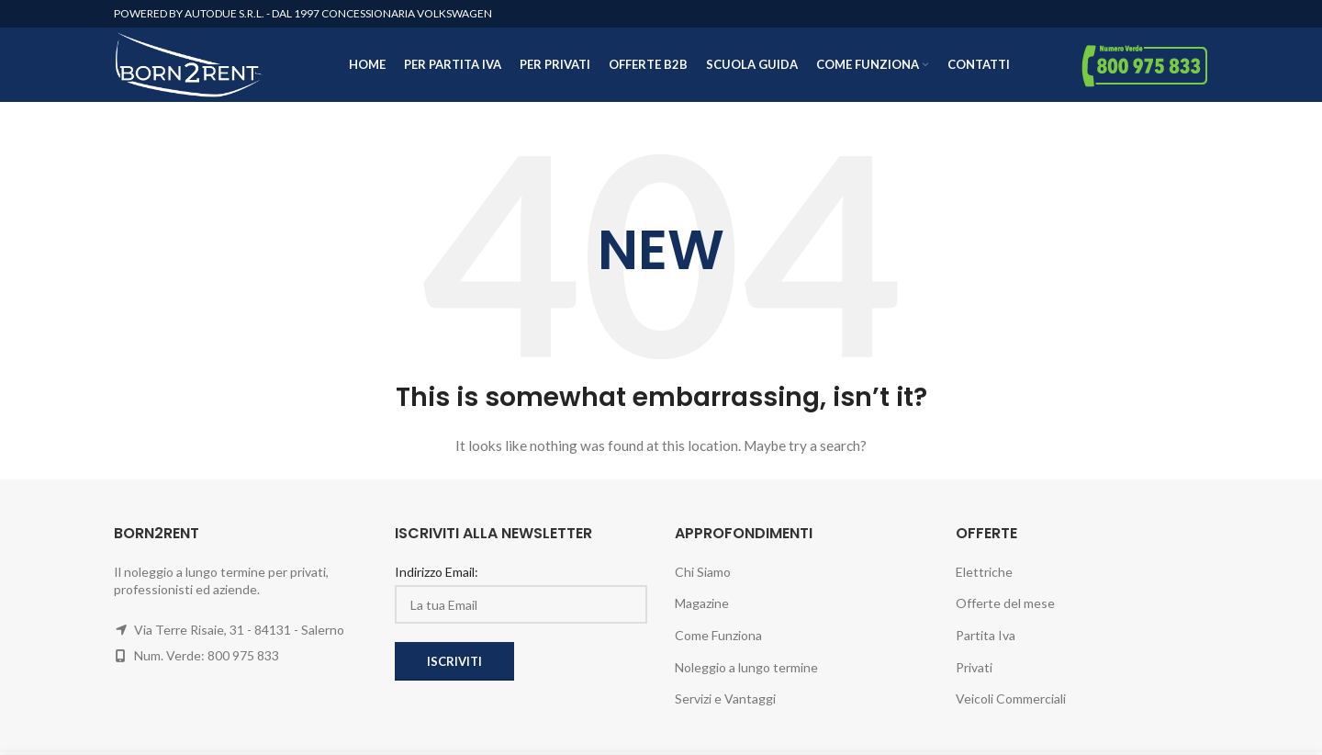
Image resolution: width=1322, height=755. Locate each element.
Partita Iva (985, 643)
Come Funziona (718, 643)
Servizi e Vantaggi (725, 707)
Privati (974, 674)
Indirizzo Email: (436, 579)
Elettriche (984, 579)
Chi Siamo (703, 579)
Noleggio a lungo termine (746, 674)
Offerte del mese (1005, 611)
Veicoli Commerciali (1011, 707)
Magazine (702, 611)
